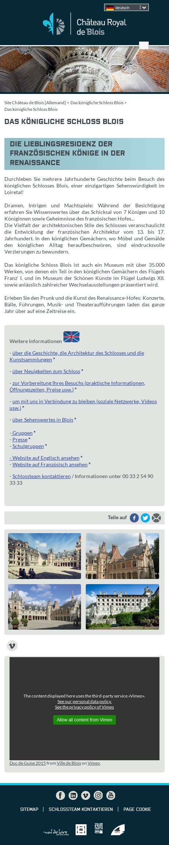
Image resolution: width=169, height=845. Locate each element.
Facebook (60, 795)
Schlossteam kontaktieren (41, 476)
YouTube (110, 795)
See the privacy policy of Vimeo (84, 707)
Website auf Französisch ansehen (50, 464)
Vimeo (94, 763)
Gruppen (22, 433)
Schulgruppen (28, 446)
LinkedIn (73, 795)
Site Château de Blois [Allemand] (35, 102)
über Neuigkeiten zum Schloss (46, 371)
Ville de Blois (69, 763)
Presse (19, 439)
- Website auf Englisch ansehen (45, 458)
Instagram (98, 795)
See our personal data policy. (85, 701)
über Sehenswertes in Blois (42, 419)
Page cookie (137, 810)
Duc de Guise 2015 (28, 763)
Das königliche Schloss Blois (97, 102)
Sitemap (29, 810)
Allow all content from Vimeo (84, 719)
